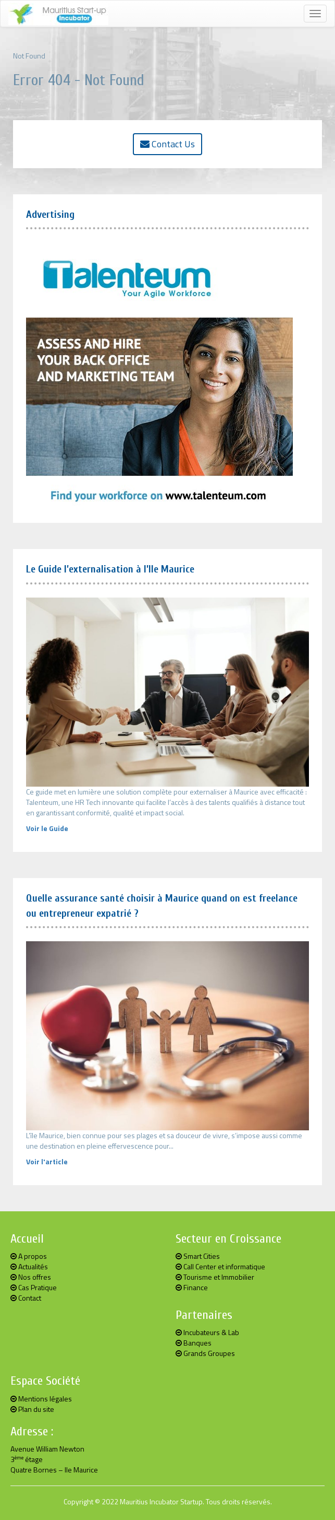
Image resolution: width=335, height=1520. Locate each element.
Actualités (29, 1266)
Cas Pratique (33, 1287)
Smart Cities (198, 1255)
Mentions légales (41, 1398)
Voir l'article (47, 1161)
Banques (194, 1342)
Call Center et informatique (220, 1266)
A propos (28, 1255)
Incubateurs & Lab (207, 1332)
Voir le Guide (47, 828)
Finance (192, 1287)
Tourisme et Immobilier (215, 1276)
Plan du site (32, 1409)
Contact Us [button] (167, 144)
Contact (25, 1297)
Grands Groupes (205, 1353)
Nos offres (30, 1276)
